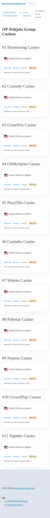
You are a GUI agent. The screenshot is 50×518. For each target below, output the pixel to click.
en (30, 3)
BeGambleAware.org (17, 501)
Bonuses (7, 68)
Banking (16, 68)
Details (24, 68)
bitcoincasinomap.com (24, 488)
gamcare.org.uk (15, 504)
